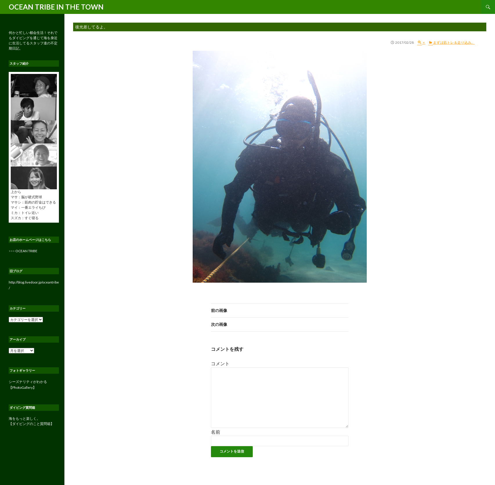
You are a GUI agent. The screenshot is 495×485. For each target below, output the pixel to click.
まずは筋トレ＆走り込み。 (454, 42)
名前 (215, 432)
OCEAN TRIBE (26, 251)
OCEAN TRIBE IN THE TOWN (56, 7)
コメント (220, 363)
